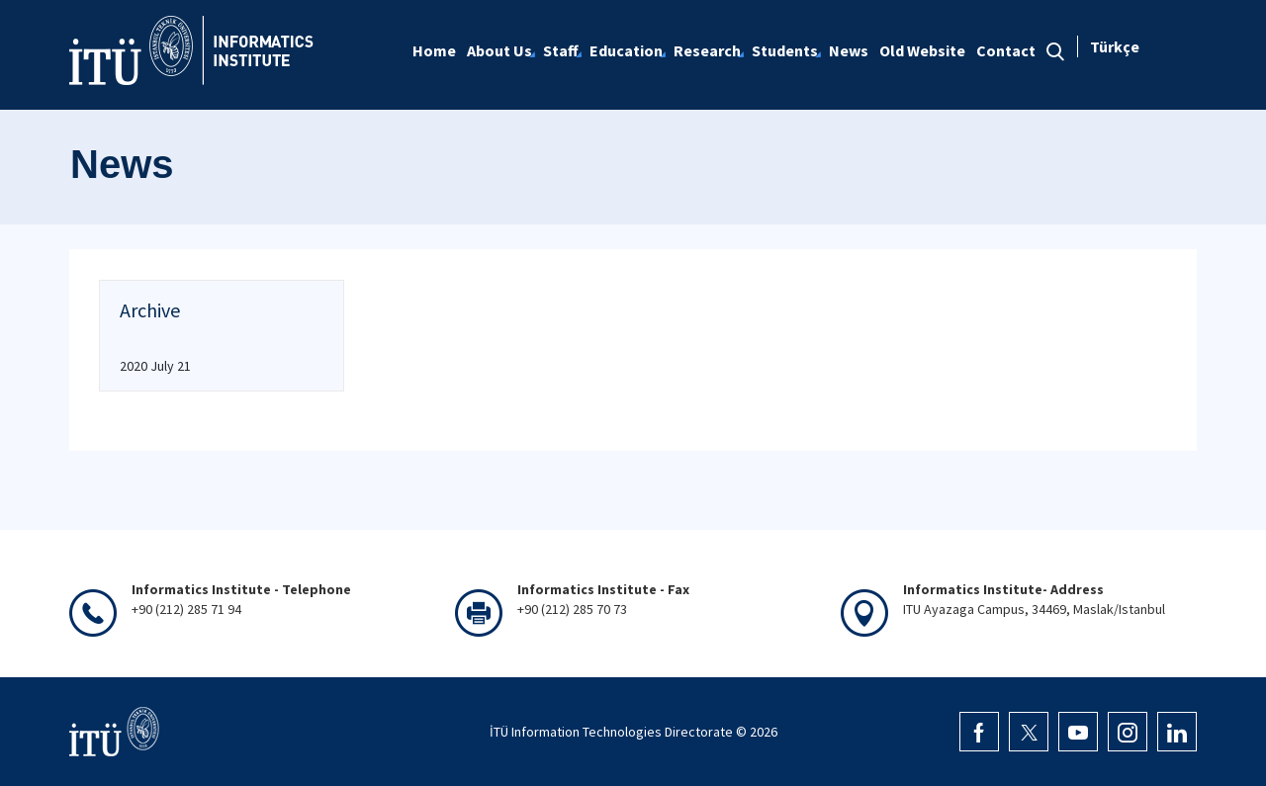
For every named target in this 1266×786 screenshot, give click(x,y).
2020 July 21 (155, 366)
